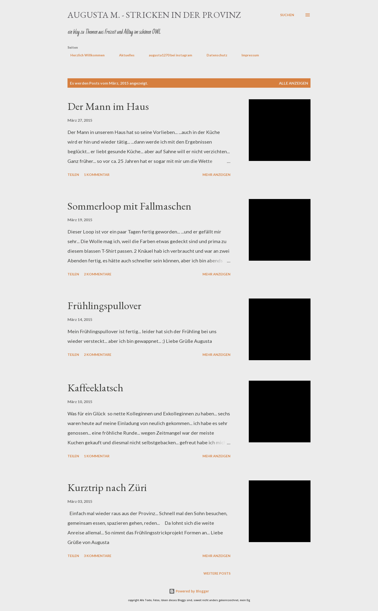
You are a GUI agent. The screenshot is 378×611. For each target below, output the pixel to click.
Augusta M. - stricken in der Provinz (154, 14)
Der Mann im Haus (108, 106)
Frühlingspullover (104, 305)
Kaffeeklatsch (95, 387)
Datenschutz (214, 55)
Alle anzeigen (293, 83)
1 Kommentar (96, 175)
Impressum (247, 55)
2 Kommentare (97, 274)
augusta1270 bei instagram (167, 55)
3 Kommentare (97, 556)
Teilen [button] (73, 175)
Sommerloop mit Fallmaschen (129, 206)
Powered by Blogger (189, 591)
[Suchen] (287, 15)
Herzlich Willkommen (85, 55)
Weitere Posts (216, 573)
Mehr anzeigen (216, 175)
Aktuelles (124, 55)
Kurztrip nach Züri (107, 487)
